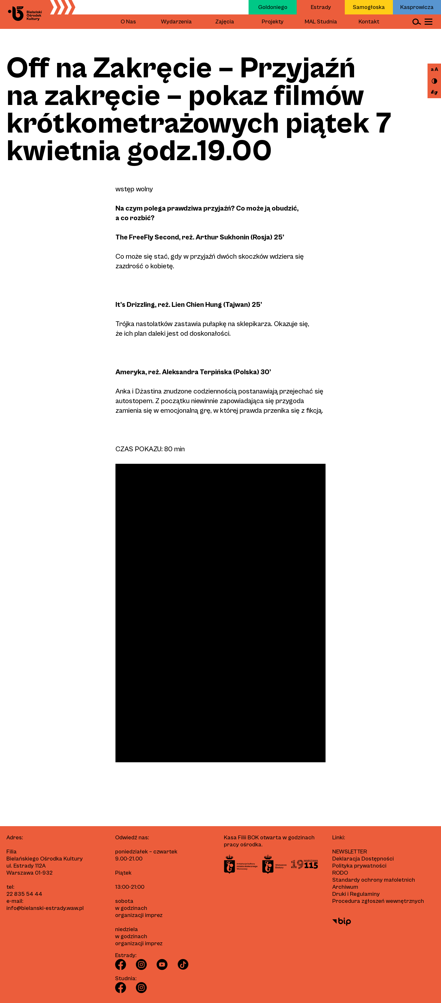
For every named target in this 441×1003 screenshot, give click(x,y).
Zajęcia (224, 21)
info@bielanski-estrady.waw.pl (45, 908)
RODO (340, 872)
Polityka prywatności (359, 865)
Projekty (273, 21)
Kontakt (369, 21)
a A (434, 69)
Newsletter (349, 851)
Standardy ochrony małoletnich (373, 880)
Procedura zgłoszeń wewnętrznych (378, 901)
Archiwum (345, 887)
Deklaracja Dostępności (363, 858)
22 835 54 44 (24, 894)
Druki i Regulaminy (356, 894)
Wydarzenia (176, 21)
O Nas (128, 21)
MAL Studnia (321, 21)
